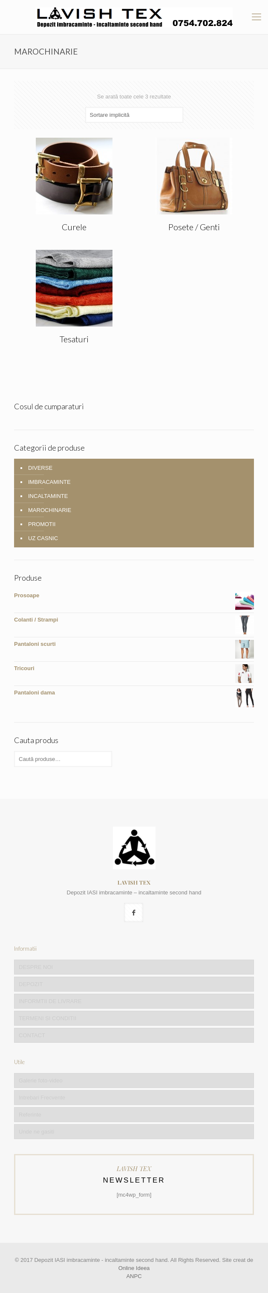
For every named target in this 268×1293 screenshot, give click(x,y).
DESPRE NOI (36, 967)
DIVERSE (40, 468)
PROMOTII (41, 524)
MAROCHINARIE (49, 510)
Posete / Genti (194, 227)
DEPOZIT (31, 984)
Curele (74, 227)
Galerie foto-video (41, 1080)
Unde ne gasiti (36, 1131)
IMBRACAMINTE (49, 482)
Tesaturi (74, 339)
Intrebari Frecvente (42, 1097)
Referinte (30, 1114)
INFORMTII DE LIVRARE (50, 1001)
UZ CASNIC (43, 538)
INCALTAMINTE (48, 496)
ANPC (133, 1276)
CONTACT (32, 1035)
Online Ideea (134, 1268)
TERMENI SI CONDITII (47, 1018)
